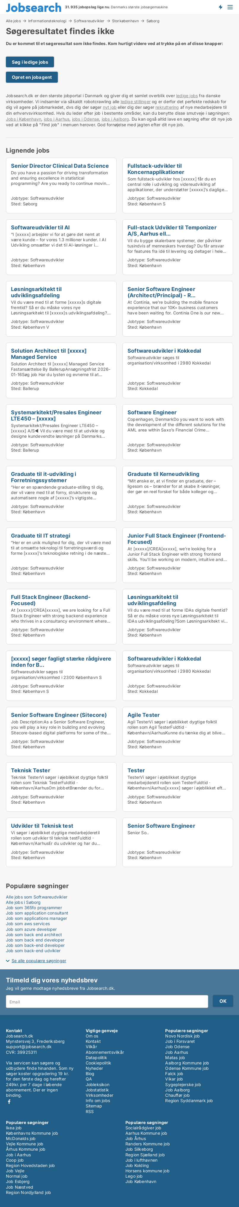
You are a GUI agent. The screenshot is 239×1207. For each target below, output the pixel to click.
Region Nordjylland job (28, 1192)
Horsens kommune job (147, 1170)
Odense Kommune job (187, 1068)
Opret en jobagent (32, 77)
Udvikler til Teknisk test (42, 825)
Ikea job (14, 1127)
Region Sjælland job (145, 1154)
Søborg (153, 21)
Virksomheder (99, 1095)
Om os (92, 1035)
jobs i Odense (85, 119)
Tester (136, 770)
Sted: (16, 203)
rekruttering (167, 107)
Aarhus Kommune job (146, 1133)
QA (89, 1078)
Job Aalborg (177, 1089)
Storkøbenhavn (125, 21)
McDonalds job (21, 1138)
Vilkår (91, 1046)
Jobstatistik (97, 1089)
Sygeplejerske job (183, 1084)
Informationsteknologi (47, 21)
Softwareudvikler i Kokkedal (164, 350)
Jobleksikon (97, 1084)
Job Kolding (137, 1165)
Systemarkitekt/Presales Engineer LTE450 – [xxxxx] (56, 415)
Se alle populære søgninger (39, 960)
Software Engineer (152, 412)
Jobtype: (20, 198)
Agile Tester (144, 715)
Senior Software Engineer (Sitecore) (59, 715)
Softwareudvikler (89, 21)
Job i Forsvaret (180, 1041)
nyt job (110, 107)
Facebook (9, 1101)
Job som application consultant (37, 912)
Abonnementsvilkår (105, 1052)
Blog (90, 1073)
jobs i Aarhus (57, 119)
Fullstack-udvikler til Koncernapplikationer (156, 168)
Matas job (175, 1057)
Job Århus (135, 1138)
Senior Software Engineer (161, 825)
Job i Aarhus (18, 1154)
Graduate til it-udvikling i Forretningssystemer (43, 477)
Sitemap (94, 1105)
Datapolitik (96, 1057)
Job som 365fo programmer (34, 907)
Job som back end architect (34, 934)
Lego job (134, 1176)
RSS (90, 1111)
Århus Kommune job (25, 1149)
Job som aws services (28, 923)
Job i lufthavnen (141, 1160)
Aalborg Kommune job (187, 1062)
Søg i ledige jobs (30, 62)
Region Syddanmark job (189, 1100)
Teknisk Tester (30, 770)
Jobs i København (23, 119)
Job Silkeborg (139, 1149)
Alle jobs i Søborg (23, 902)
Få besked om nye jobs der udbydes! (220, 7)
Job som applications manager (36, 918)
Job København (141, 1181)
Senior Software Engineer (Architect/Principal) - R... (162, 292)
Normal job (17, 1176)
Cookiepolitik (98, 1062)
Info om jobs (98, 1100)
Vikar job (174, 1078)
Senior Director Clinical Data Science (60, 165)
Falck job (174, 1073)
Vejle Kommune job (24, 1143)
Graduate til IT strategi (40, 535)
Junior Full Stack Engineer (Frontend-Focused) (177, 538)
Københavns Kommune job (32, 1133)
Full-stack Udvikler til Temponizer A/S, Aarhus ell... (172, 230)
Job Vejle (15, 1170)
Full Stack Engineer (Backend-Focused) (50, 600)
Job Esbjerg (18, 1181)
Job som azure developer (31, 929)
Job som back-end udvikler (33, 950)
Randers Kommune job (147, 1143)
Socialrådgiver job (143, 1127)
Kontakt (93, 1041)
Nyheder (94, 1068)
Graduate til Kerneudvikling (163, 474)
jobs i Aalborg (115, 119)
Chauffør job (177, 1095)
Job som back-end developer (35, 945)
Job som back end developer (35, 939)
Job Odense (177, 1046)
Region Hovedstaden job (30, 1165)
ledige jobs (187, 95)
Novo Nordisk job (182, 1035)
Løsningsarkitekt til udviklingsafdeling (36, 292)
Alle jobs (13, 21)
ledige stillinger (136, 101)
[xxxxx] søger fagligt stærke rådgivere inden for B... (61, 661)
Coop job (15, 1160)
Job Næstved (19, 1187)
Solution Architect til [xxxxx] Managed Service (49, 353)
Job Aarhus (176, 1052)
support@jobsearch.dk (29, 1046)
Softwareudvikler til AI (40, 227)
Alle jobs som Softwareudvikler (36, 896)
